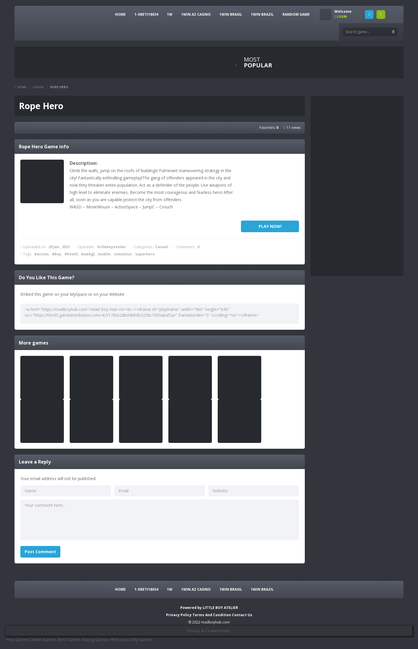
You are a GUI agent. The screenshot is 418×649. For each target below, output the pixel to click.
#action (41, 254)
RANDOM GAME (296, 14)
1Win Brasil (230, 14)
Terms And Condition (212, 614)
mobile (104, 254)
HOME (120, 14)
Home (22, 87)
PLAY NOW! (270, 226)
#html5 (71, 254)
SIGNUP (380, 14)
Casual (38, 87)
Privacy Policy (179, 614)
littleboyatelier (111, 246)
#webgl (88, 254)
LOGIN (369, 14)
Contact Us (242, 614)
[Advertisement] (270, 189)
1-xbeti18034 (146, 14)
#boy (56, 254)
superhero (145, 254)
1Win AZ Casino (196, 14)
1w (169, 14)
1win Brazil (262, 14)
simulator (123, 254)
